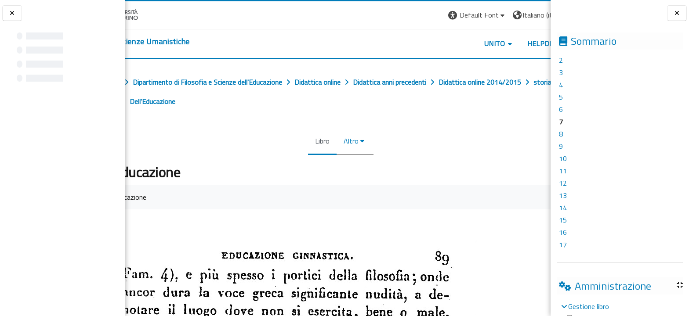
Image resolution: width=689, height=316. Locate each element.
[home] (179, 42)
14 (563, 207)
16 (563, 232)
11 (563, 170)
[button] (430, 15)
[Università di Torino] (152, 14)
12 (563, 183)
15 (563, 220)
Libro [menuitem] (319, 141)
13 (563, 195)
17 (563, 244)
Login (535, 15)
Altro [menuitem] (348, 141)
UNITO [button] (447, 43)
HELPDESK (497, 43)
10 (563, 158)
